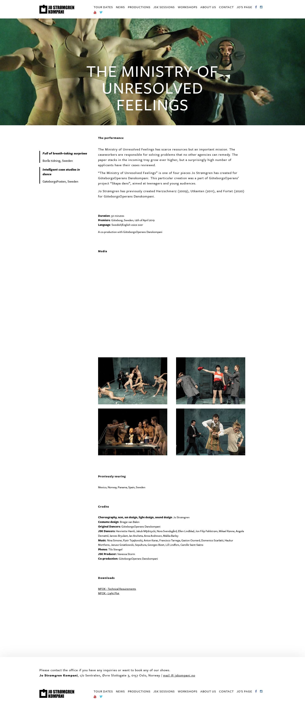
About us (208, 7)
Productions (139, 7)
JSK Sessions (164, 7)
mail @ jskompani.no (179, 675)
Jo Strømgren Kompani (56, 9)
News (120, 7)
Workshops (187, 7)
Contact (226, 7)
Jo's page (244, 7)
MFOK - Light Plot (108, 593)
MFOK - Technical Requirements (117, 589)
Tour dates (103, 7)
